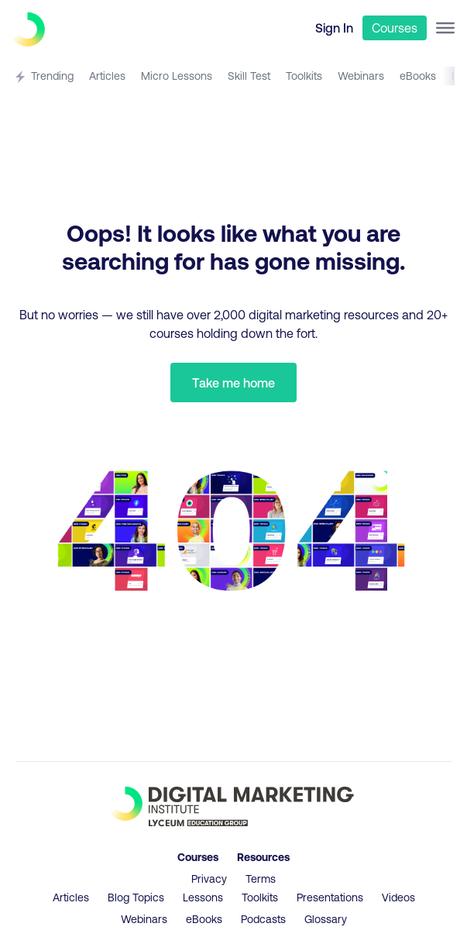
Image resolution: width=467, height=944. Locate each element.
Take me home (233, 382)
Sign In (334, 27)
